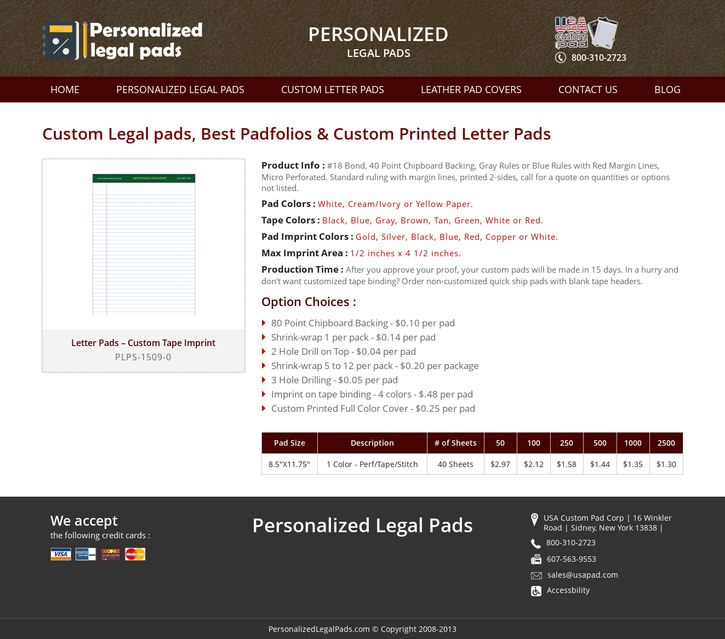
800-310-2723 (599, 57)
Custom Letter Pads (332, 89)
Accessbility (568, 590)
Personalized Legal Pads (180, 89)
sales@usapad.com (582, 574)
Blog (667, 89)
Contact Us (588, 89)
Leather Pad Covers (471, 89)
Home (64, 89)
